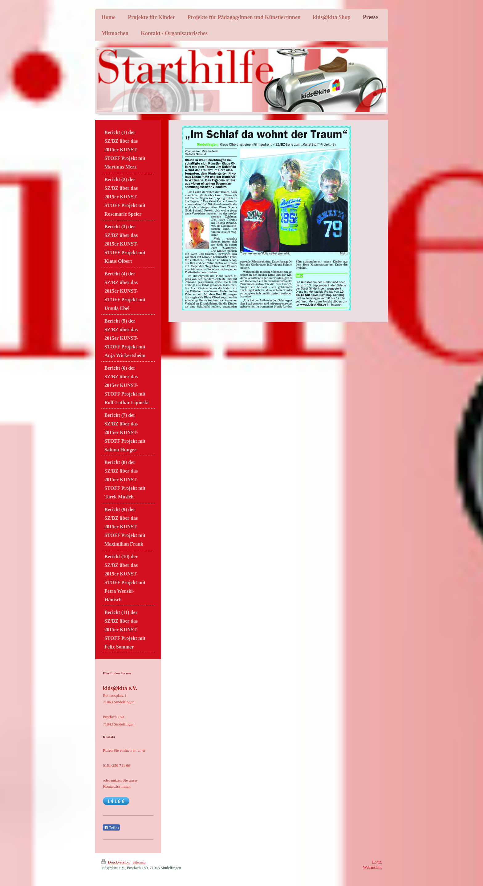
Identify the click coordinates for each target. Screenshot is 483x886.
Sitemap (139, 862)
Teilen (111, 828)
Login (377, 862)
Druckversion (116, 862)
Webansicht (372, 867)
